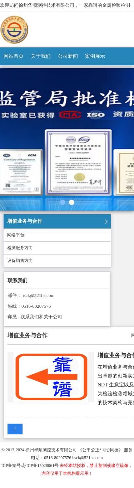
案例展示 (95, 56)
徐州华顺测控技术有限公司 (51, 449)
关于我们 (41, 56)
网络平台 (15, 234)
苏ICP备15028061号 (40, 465)
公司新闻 (68, 56)
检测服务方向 (20, 247)
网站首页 (14, 56)
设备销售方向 (20, 260)
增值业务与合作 (24, 221)
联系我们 (18, 280)
